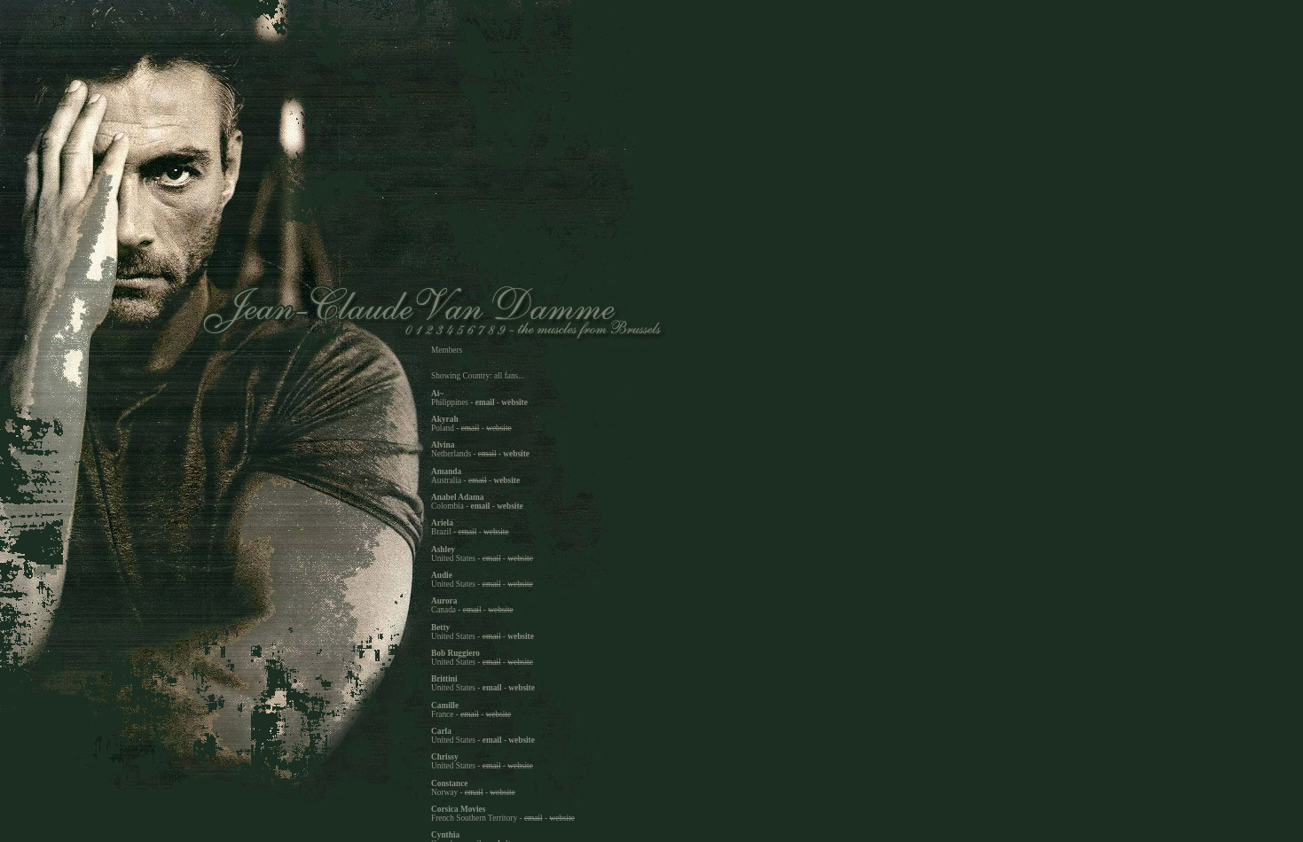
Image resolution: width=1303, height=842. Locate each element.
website (514, 402)
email (485, 402)
